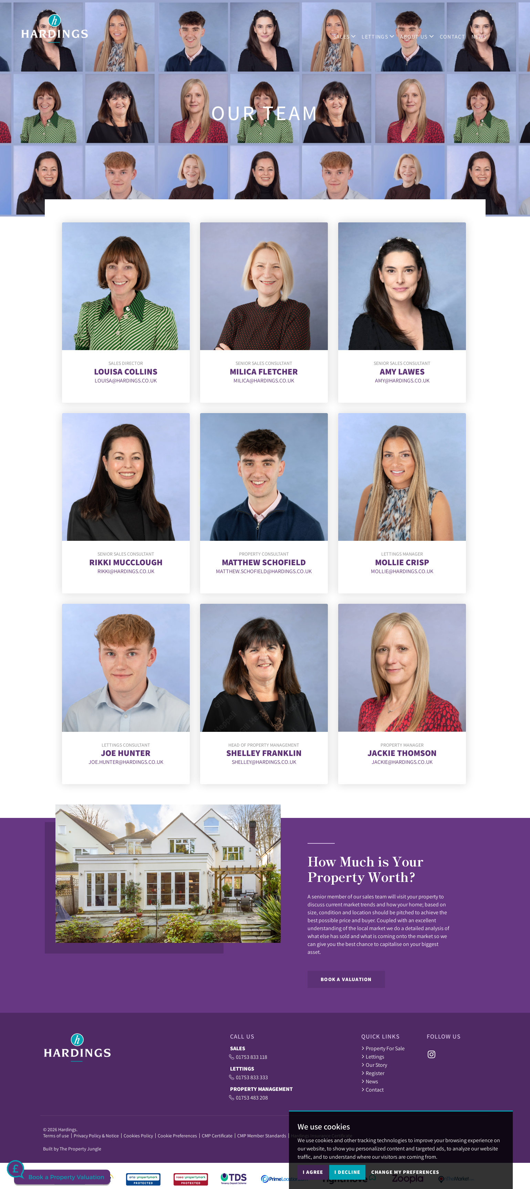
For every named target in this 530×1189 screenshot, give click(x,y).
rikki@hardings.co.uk (125, 571)
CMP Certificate (217, 1136)
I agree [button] (313, 1174)
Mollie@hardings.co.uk (402, 571)
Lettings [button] (384, 31)
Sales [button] (351, 31)
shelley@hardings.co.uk (264, 761)
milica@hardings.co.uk (263, 380)
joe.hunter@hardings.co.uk (126, 761)
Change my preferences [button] (405, 1174)
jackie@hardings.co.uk (402, 761)
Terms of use (56, 1136)
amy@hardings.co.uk (402, 380)
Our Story (374, 1064)
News (485, 31)
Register (372, 1073)
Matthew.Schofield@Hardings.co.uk (264, 571)
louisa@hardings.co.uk (126, 380)
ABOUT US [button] (423, 31)
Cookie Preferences (177, 1136)
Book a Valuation (346, 979)
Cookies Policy (138, 1136)
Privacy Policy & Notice (96, 1136)
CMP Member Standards (261, 1136)
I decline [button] (347, 1174)
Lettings (372, 1056)
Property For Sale (383, 1048)
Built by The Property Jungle (72, 1149)
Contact (459, 31)
